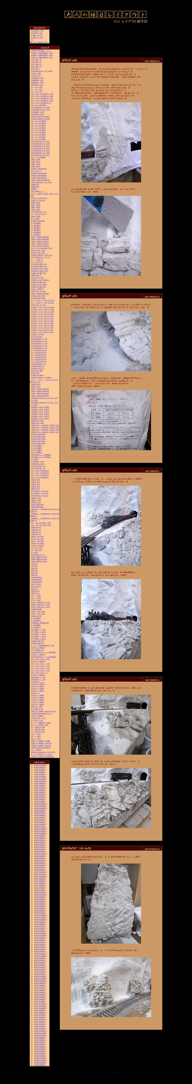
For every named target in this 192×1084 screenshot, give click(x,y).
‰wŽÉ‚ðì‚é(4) (38, 78)
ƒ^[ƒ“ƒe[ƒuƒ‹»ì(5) (41, 664)
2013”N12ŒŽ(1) (40, 954)
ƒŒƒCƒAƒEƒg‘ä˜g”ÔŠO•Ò (41, 748)
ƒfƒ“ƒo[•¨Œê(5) (38, 698)
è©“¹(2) (35, 573)
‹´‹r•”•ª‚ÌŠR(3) (37, 448)
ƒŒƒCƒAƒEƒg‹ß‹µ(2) (40, 178)
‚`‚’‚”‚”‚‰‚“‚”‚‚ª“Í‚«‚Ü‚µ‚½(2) (43, 300)
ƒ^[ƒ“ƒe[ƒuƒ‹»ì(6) (41, 659)
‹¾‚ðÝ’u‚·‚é (37, 586)
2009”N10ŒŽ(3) (40, 1063)
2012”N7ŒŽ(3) (40, 988)
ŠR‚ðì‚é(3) (37, 498)
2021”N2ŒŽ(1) (40, 799)
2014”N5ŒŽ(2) (40, 947)
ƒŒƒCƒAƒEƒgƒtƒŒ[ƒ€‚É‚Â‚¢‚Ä (44, 752)
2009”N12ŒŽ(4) (40, 1058)
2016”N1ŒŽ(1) (40, 913)
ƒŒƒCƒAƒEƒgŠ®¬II (41, 51)
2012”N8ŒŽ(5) (40, 985)
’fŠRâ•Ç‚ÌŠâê (38, 375)
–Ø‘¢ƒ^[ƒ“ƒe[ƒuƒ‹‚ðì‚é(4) (43, 325)
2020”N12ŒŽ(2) (40, 804)
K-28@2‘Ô (37, 616)
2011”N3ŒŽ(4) (40, 1024)
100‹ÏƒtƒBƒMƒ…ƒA (39, 364)
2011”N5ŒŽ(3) (40, 1019)
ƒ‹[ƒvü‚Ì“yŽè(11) (40, 105)
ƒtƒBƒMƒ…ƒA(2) (38, 112)
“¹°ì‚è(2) (37, 736)
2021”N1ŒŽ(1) (40, 801)
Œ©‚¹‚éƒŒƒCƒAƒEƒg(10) (41, 180)
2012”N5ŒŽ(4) (40, 992)
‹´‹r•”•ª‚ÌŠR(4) (37, 446)
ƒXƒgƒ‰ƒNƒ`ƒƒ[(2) (40, 346)
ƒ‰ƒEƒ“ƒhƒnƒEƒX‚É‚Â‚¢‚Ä (42, 713)
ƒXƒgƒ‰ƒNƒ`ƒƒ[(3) (40, 343)
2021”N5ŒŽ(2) (40, 792)
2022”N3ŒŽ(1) (40, 772)
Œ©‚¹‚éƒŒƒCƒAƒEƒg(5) (41, 246)
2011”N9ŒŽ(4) (40, 1010)
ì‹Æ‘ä (35, 552)
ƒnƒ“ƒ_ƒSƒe (37, 216)
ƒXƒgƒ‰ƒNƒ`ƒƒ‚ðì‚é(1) (41, 155)
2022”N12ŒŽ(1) (40, 765)
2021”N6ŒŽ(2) (40, 790)
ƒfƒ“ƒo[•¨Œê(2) (38, 704)
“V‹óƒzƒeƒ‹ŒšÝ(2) (40, 264)
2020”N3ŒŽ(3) (40, 822)
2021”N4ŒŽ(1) (40, 795)
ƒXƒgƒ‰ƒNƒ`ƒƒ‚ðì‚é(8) (41, 110)
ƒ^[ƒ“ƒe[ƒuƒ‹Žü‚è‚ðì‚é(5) (43, 94)
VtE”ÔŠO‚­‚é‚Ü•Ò (40, 725)
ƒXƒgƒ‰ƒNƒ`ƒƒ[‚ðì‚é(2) (42, 182)
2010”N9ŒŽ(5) (40, 1038)
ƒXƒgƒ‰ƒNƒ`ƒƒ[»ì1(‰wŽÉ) (44, 657)
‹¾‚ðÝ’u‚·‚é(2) (38, 539)
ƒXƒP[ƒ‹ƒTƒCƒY (39, 200)
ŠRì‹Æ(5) (36, 166)
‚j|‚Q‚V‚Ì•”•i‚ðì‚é (39, 214)
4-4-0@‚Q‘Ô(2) (38, 543)
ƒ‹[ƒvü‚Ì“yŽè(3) (39, 137)
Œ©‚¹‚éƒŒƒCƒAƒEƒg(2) (41, 393)
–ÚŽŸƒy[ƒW (38, 33)
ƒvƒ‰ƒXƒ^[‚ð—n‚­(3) (40, 491)
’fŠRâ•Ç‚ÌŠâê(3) (39, 282)
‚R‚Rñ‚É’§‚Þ (37, 337)
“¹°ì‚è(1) (37, 738)
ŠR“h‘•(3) (36, 184)
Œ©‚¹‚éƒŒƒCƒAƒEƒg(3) (41, 391)
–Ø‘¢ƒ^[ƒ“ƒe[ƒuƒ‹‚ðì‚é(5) (43, 323)
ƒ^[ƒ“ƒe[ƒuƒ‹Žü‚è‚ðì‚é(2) (43, 100)
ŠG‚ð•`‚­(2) (36, 591)
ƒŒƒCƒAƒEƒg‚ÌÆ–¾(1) (41, 119)
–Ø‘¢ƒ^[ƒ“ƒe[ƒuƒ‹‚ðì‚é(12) (43, 307)
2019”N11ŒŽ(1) (40, 831)
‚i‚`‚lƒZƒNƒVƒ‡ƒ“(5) (39, 352)
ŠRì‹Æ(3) (36, 205)
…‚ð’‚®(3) (37, 87)
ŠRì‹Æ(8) (36, 160)
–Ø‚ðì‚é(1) (37, 76)
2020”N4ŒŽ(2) (40, 820)
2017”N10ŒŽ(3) (40, 876)
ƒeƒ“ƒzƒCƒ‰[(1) (39, 468)
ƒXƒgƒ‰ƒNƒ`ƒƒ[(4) (40, 341)
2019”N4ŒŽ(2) (40, 847)
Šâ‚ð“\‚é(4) (36, 482)
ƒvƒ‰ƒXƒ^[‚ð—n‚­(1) (40, 496)
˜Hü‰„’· (36, 69)
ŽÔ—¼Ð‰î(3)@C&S (41, 741)
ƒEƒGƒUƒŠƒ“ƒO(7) (39, 296)
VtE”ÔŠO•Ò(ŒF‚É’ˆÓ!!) (43, 645)
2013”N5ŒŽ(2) (40, 965)
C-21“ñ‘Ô (36, 373)
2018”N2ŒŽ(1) (40, 870)
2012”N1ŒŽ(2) (40, 1001)
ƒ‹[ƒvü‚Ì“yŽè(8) (39, 125)
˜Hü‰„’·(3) (37, 64)
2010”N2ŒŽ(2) (40, 1053)
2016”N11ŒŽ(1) (40, 892)
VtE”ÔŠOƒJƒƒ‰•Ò (42, 723)
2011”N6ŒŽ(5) (40, 1017)
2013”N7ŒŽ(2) (40, 960)
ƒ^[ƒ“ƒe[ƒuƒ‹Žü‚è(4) (41, 471)
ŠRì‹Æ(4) (36, 203)
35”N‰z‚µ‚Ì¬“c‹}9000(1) (42, 457)
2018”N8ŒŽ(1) (40, 858)
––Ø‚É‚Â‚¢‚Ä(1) (39, 732)
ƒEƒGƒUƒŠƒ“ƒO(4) (39, 436)
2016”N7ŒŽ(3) (40, 901)
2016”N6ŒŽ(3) (40, 904)
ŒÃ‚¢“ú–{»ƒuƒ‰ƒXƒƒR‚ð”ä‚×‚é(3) (46, 427)
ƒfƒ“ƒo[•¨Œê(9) (38, 686)
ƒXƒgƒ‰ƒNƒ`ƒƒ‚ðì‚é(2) (41, 153)
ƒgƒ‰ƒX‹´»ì (38, 682)
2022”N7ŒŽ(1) (40, 770)
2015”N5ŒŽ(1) (40, 929)
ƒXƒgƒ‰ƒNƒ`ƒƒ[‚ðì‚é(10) (42, 71)
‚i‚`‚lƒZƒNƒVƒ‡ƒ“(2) (39, 359)
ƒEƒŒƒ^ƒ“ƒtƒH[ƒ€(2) (40, 268)
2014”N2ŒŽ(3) (40, 949)
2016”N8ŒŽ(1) (40, 899)
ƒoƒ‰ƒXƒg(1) (37, 582)
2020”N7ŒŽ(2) (40, 813)
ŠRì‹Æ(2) (36, 207)
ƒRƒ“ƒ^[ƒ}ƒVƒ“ (39, 334)
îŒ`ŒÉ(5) (37, 225)
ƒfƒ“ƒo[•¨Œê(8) (38, 689)
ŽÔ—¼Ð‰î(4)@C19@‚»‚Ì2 (44, 711)
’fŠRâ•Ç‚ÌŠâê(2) (39, 287)
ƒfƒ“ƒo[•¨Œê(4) (38, 700)
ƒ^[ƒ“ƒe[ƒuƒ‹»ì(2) (41, 670)
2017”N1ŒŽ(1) (40, 890)
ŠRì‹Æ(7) (36, 162)
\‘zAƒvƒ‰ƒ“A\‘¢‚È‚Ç (42, 754)
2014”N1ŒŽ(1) (40, 951)
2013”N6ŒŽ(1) (40, 963)
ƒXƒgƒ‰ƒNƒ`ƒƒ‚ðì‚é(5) (41, 146)
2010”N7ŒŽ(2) (40, 1042)
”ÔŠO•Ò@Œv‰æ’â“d (41, 623)
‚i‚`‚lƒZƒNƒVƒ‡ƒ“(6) (39, 350)
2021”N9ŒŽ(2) (40, 783)
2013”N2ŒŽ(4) (40, 972)
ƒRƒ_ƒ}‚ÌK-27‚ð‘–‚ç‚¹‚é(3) (41, 602)
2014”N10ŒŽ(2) (40, 935)
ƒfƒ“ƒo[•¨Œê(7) (38, 691)
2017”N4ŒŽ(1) (40, 885)
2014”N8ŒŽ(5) (40, 940)
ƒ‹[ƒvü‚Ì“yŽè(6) (39, 130)
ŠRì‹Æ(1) (36, 209)
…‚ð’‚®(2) (37, 89)
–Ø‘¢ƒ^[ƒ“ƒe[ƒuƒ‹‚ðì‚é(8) (43, 316)
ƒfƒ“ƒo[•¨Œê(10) (39, 684)
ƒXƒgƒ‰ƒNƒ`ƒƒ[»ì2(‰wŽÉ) (44, 652)
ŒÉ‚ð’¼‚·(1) (37, 534)
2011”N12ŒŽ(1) (40, 1004)
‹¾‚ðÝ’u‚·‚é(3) (38, 278)
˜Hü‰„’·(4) (37, 62)
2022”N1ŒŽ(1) (40, 774)
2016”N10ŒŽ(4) (40, 895)
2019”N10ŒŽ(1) (40, 833)
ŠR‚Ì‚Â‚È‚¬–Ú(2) (38, 421)
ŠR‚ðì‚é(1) (37, 502)
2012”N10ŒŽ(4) (40, 981)
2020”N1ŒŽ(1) (40, 826)
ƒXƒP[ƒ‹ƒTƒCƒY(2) (40, 198)
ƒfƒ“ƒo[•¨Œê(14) (39, 648)
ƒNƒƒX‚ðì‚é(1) (39, 614)
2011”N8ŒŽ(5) (40, 1013)
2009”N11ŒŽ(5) (40, 1060)
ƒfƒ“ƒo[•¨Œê (37, 707)
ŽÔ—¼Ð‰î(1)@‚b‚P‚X (42, 745)
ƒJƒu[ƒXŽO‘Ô (38, 289)
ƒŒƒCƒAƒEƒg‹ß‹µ (39, 221)
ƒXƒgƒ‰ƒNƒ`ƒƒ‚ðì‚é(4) (41, 148)
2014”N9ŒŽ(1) (40, 938)
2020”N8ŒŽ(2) (40, 811)
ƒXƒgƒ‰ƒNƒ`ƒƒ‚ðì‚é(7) (41, 141)
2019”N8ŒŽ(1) (40, 838)
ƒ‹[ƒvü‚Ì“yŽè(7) (39, 128)
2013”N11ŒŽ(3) (40, 956)
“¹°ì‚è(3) (37, 734)
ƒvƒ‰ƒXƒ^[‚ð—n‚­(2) (40, 493)
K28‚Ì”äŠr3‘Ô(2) (38, 505)
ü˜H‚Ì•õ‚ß (38, 720)
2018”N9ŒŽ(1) (40, 856)
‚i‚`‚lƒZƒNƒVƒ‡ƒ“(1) (39, 362)
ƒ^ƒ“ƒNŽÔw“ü (38, 650)
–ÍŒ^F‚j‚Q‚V (38, 35)
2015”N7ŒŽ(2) (40, 926)
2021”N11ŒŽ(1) (40, 779)
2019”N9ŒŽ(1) (40, 836)
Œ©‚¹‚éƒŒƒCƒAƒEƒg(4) (41, 389)
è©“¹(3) (35, 570)
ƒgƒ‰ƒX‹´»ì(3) (39, 677)
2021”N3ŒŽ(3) (40, 797)
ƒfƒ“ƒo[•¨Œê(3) (38, 702)
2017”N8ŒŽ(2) (40, 881)
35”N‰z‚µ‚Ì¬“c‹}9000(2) (42, 455)
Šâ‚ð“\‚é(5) (36, 480)
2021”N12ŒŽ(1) (40, 777)
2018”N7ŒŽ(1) (40, 861)
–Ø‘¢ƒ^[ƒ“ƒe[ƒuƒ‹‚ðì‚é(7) (43, 318)
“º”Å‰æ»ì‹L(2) (39, 636)
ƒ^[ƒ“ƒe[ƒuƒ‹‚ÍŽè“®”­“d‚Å (43, 248)
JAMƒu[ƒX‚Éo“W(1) (41, 418)
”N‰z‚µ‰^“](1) (38, 643)
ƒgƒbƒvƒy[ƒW (38, 31)
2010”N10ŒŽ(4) (40, 1035)
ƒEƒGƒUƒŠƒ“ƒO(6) (39, 298)
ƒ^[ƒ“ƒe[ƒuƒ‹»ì (40, 673)
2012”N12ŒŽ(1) (40, 976)
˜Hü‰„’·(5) (37, 60)
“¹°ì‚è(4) (37, 600)
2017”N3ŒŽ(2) (40, 888)
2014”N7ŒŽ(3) (40, 942)
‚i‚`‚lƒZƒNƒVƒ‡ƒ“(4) (39, 355)
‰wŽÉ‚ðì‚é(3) (38, 80)
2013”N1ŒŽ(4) (40, 974)
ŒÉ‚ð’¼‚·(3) (37, 530)
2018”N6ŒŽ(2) (40, 863)
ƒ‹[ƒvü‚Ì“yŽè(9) (39, 123)
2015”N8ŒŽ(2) (40, 924)
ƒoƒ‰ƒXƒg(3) (37, 577)
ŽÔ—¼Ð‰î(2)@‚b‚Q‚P (42, 743)
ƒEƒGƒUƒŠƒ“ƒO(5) (39, 434)
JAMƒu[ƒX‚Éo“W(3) (41, 414)
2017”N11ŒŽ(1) (40, 874)
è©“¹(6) (35, 564)
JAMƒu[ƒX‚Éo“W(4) (41, 412)
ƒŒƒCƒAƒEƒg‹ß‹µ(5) (40, 169)
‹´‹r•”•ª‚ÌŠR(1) (37, 452)
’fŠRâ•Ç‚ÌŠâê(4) (39, 273)
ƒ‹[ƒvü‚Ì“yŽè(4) (39, 135)
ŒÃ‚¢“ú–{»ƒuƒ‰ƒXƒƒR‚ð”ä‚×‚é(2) (46, 430)
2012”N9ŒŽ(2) (40, 983)
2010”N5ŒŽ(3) (40, 1047)
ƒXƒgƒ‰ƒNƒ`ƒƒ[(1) (40, 348)
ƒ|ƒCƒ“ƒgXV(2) (39, 291)
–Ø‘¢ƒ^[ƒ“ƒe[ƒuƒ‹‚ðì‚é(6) (43, 321)
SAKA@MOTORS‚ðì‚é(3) (43, 53)
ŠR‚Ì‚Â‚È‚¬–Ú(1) (38, 423)
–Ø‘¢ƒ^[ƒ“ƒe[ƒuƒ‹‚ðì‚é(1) (43, 332)
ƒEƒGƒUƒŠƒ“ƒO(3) (39, 439)
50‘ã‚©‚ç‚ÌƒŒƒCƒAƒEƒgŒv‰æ (43, 757)
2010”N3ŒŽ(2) (40, 1051)
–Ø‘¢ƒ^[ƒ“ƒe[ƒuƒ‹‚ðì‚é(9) (43, 314)
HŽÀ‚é (36, 459)
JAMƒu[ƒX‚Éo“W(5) (41, 409)
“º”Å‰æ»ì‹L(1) (39, 639)
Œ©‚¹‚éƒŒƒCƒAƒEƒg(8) (41, 239)
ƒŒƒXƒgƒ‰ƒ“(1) (38, 366)
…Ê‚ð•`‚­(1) (38, 262)
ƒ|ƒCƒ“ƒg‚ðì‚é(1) (39, 253)
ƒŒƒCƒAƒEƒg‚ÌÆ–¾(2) (41, 116)
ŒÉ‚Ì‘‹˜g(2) (36, 384)
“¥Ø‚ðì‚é (37, 171)
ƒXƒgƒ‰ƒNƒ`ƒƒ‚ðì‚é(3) (41, 150)
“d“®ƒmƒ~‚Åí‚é (39, 555)
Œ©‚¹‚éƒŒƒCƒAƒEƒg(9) (41, 237)
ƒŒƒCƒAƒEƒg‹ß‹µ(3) (40, 175)
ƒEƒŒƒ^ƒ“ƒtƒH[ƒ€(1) (40, 271)
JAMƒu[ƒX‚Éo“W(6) (41, 407)
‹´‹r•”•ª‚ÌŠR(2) (37, 450)
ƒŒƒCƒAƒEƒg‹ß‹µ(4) (40, 173)
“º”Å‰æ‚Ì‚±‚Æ (38, 709)
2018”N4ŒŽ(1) (40, 867)
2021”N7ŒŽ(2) (40, 788)
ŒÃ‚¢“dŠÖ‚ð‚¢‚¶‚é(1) (40, 561)
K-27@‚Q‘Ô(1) (38, 541)
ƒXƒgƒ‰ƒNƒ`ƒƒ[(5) (40, 339)
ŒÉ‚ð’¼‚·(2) (37, 532)
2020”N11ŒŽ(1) (40, 806)
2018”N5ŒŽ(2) (40, 865)
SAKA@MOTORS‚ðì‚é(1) (43, 57)
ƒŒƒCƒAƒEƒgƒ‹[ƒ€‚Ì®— (43, 255)
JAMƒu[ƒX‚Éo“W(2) (41, 416)
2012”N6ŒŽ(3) (40, 990)
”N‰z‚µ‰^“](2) (38, 641)
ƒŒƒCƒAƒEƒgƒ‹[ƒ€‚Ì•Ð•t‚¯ (42, 377)
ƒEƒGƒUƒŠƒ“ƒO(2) (39, 441)
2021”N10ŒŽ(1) (40, 781)
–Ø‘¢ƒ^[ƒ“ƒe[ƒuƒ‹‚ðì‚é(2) (43, 330)
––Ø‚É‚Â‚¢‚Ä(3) (39, 727)
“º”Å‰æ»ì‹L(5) (39, 629)
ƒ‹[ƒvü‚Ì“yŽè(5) (39, 132)
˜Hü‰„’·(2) (37, 66)
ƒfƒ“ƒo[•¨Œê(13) (39, 654)
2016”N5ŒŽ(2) (40, 906)
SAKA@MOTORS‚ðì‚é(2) (43, 55)
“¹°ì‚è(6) (37, 595)
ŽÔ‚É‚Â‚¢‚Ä (37, 275)
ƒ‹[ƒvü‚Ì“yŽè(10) (40, 121)
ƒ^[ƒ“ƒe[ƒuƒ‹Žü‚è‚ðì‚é (42, 103)
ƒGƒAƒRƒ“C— (39, 191)
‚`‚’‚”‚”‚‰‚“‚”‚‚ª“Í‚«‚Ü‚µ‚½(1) (43, 303)
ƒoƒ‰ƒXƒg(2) (37, 580)
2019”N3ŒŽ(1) (40, 849)
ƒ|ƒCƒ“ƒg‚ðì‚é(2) (39, 250)
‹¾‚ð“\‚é (35, 589)
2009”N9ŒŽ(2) (40, 1065)
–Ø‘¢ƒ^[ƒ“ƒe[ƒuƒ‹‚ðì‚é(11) (43, 309)
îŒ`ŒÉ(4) (37, 228)
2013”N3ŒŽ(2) (40, 969)
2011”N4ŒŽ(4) (40, 1022)
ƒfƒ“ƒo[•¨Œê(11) (39, 675)
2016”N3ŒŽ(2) (40, 910)
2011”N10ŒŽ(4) (40, 1008)
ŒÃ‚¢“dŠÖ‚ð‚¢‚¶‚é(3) (40, 557)
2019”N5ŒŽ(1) (40, 845)
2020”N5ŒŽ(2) (40, 817)
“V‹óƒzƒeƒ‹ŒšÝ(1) (40, 266)
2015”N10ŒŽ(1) (40, 920)
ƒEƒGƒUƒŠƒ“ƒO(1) (39, 443)
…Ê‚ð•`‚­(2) (38, 259)
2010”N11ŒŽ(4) (40, 1033)
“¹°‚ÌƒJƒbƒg (37, 750)
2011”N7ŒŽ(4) (40, 1015)
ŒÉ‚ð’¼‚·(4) (37, 527)
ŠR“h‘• (35, 189)
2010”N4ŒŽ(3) (40, 1049)
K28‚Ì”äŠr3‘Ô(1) (38, 507)
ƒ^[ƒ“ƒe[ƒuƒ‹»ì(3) (41, 668)
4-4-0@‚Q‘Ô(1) (38, 545)
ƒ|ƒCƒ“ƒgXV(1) (39, 305)
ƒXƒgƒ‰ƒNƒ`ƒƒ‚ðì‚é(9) (41, 107)
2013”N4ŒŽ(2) (40, 967)
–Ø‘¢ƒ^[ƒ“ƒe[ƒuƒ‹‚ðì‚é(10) (43, 312)
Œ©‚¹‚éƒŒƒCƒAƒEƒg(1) (41, 396)
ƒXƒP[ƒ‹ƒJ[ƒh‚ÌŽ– (40, 284)
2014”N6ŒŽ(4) (40, 945)
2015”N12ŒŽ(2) (40, 915)
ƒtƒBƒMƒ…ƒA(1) (38, 114)
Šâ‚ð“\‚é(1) (36, 489)
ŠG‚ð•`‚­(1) (36, 593)
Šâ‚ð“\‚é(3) (36, 484)
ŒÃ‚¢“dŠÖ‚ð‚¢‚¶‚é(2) (40, 559)
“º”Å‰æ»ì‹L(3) (39, 634)
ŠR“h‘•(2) (36, 187)
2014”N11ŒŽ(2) (40, 933)
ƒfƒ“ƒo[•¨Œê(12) (39, 661)
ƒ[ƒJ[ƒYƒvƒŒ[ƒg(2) (42, 523)
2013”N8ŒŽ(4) (40, 958)
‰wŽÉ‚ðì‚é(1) (38, 85)
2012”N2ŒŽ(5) (40, 999)
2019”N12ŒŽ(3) (40, 829)
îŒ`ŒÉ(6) (37, 223)
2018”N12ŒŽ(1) (40, 854)
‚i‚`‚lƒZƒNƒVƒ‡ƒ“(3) (39, 357)
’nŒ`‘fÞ (36, 693)
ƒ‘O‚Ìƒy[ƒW (96, 1072)
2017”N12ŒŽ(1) (40, 872)
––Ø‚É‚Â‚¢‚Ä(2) (39, 729)
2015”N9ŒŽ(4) (40, 922)
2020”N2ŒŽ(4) (40, 824)
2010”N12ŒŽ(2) (40, 1031)
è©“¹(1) (35, 575)
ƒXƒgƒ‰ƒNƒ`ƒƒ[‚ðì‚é (41, 257)
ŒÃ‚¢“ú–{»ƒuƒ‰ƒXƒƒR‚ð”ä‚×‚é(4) (46, 425)
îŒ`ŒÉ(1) (37, 234)
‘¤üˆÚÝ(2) (37, 548)
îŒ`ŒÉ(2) (37, 232)
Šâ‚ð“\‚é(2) (36, 486)
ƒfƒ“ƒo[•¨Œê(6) (38, 695)
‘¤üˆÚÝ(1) (37, 550)
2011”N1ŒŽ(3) (40, 1029)
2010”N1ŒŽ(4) (40, 1056)
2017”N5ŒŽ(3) (40, 883)
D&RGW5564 (37, 609)
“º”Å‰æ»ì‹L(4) (39, 632)
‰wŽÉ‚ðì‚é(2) (38, 82)
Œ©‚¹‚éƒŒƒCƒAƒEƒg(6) (41, 244)
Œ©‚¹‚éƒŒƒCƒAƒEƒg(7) (41, 241)
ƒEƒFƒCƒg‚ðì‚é (38, 368)
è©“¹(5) (35, 566)
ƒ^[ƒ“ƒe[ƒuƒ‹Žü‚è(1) (41, 477)
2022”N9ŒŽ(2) (40, 767)
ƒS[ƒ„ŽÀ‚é (37, 584)
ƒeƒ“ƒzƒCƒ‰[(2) (39, 466)
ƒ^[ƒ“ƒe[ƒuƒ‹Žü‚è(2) (41, 475)
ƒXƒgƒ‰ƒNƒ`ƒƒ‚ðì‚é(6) (41, 144)
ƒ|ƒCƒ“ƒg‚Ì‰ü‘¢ (38, 716)
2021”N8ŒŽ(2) (40, 786)
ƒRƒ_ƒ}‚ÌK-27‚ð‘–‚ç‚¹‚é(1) (41, 607)
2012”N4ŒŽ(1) (40, 994)
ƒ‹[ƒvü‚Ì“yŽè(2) (39, 139)
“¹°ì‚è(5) (37, 598)
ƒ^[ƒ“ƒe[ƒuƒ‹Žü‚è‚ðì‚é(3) (43, 98)
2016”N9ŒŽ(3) (40, 897)
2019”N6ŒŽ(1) (40, 842)
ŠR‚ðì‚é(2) (37, 500)
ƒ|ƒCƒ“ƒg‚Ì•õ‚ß (39, 718)
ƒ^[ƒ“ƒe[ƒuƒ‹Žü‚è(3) (41, 473)
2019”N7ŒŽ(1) (40, 840)
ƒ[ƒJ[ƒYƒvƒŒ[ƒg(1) (42, 525)
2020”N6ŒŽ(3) (40, 815)
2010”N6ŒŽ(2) (40, 1044)
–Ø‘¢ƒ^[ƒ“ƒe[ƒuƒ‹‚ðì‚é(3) (43, 328)
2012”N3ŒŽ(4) (40, 997)
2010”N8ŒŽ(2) (40, 1040)
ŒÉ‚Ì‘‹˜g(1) (36, 387)
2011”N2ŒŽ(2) (40, 1026)
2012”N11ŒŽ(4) (40, 979)
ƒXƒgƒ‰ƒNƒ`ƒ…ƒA (39, 212)
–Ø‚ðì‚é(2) (37, 73)
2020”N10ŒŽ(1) (40, 808)
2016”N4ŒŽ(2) (40, 908)
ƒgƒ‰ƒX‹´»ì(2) (39, 679)
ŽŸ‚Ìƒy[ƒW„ (116, 1072)
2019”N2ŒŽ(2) (40, 851)
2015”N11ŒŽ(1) (40, 917)
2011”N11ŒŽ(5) (40, 1006)
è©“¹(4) (35, 568)
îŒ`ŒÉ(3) (37, 230)
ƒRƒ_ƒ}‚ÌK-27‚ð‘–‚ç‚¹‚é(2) (41, 605)
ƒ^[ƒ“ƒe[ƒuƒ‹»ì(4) (41, 666)
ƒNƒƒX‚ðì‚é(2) (39, 611)
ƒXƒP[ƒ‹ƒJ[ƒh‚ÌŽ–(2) (41, 280)
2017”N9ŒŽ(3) (40, 879)
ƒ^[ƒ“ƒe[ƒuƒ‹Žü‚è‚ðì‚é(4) (43, 96)
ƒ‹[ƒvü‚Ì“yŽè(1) (39, 157)
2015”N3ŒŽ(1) (40, 931)
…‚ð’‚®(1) (37, 91)
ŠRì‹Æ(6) (36, 164)
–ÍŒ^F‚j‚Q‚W (38, 37)
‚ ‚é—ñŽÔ (36, 219)
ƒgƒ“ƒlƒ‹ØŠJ (37, 371)
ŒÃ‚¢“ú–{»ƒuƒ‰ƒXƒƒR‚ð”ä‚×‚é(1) (46, 432)
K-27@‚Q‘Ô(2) (38, 536)
